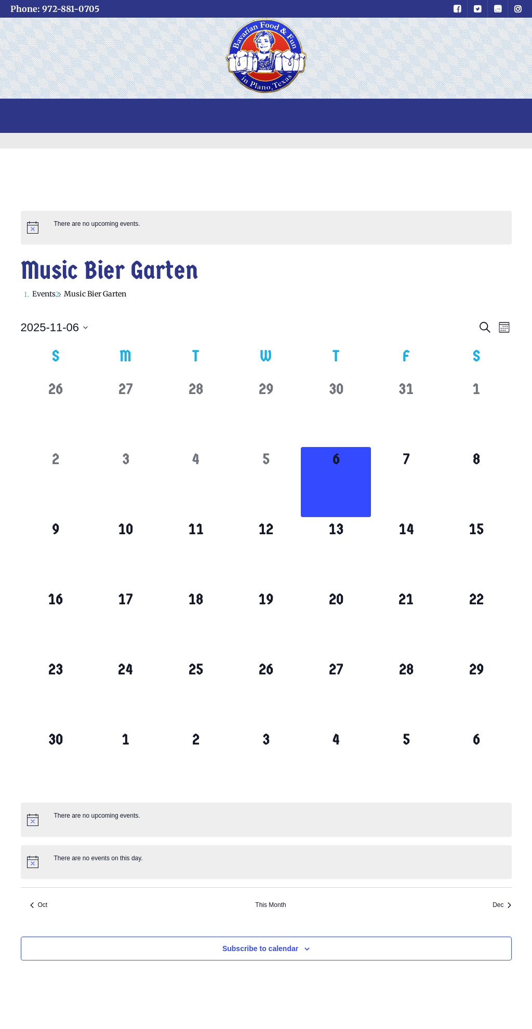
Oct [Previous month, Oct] (39, 905)
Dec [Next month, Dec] (502, 905)
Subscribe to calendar (260, 948)
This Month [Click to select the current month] (270, 905)
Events (44, 294)
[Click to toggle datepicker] (54, 327)
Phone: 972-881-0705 (54, 9)
